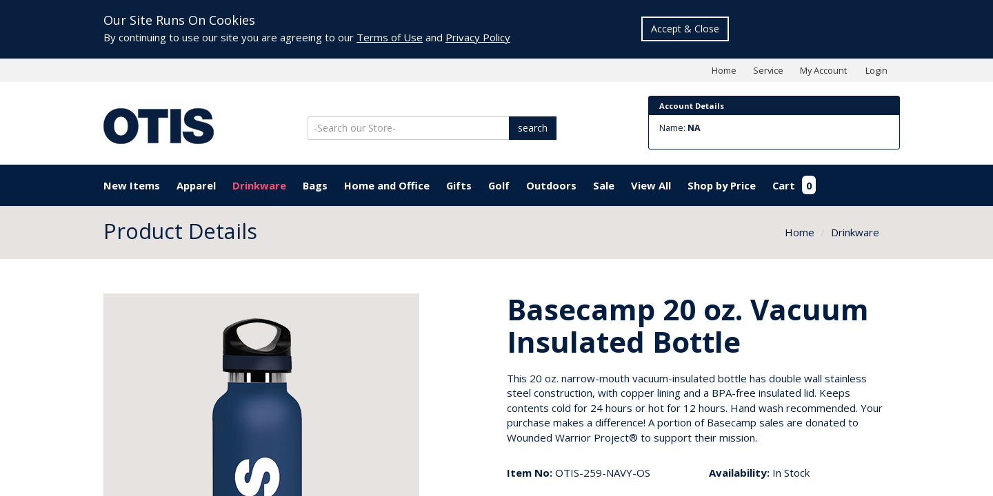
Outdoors (551, 185)
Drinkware (259, 185)
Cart (794, 185)
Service (768, 70)
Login (876, 70)
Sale (603, 185)
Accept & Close (685, 28)
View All (651, 185)
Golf (499, 185)
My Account (823, 70)
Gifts (459, 185)
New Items (131, 185)
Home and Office (387, 185)
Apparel (196, 185)
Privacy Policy (477, 37)
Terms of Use (390, 37)
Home (724, 70)
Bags (315, 185)
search (533, 127)
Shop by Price (722, 185)
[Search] (410, 128)
